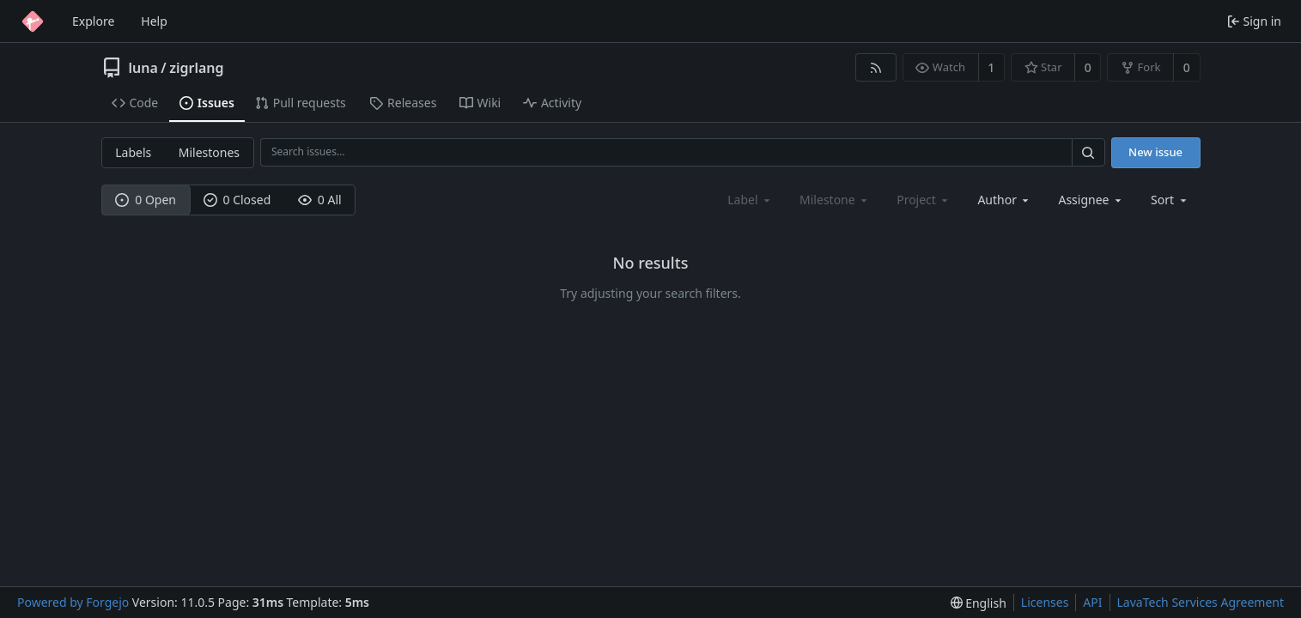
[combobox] (1004, 199)
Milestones (209, 152)
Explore (93, 21)
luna (143, 67)
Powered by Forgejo (73, 602)
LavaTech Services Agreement (1200, 602)
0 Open (145, 199)
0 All (320, 199)
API (1092, 602)
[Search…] (1088, 152)
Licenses (1045, 602)
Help (154, 21)
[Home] (33, 21)
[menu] (1170, 199)
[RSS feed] (875, 67)
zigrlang (196, 67)
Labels (133, 152)
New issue (1155, 152)
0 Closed (237, 199)
